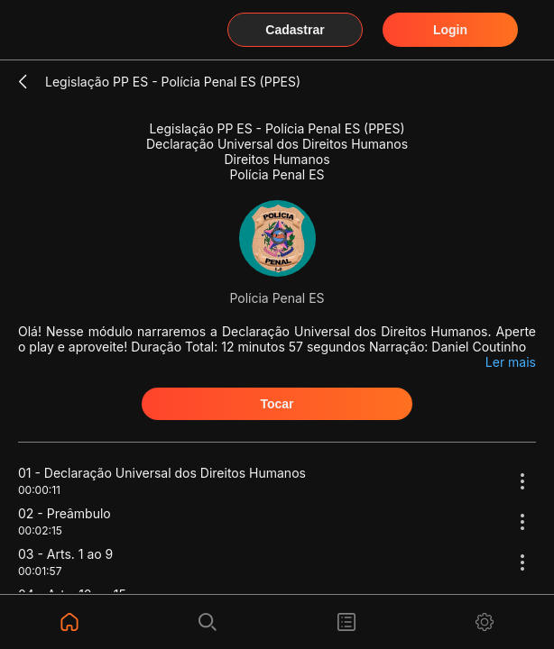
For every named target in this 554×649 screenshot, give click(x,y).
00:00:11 (39, 490)
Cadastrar (294, 30)
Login (450, 30)
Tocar (276, 404)
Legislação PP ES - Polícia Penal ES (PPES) (172, 81)
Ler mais (510, 362)
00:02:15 (40, 530)
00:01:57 (39, 571)
